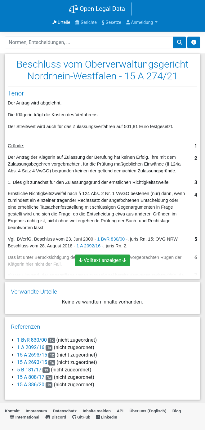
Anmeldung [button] (140, 22)
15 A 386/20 (30, 385)
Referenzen (25, 326)
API (120, 410)
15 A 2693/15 (32, 355)
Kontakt (12, 410)
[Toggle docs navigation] (193, 42)
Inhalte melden (97, 410)
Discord (55, 416)
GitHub (81, 416)
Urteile (61, 22)
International (24, 416)
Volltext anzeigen (103, 260)
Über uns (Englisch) (148, 410)
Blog (176, 410)
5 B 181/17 (29, 370)
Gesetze (111, 22)
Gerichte (86, 22)
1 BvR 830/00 (111, 239)
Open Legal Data (97, 9)
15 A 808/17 (30, 377)
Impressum (36, 410)
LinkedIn (106, 416)
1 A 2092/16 (30, 347)
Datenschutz (65, 410)
